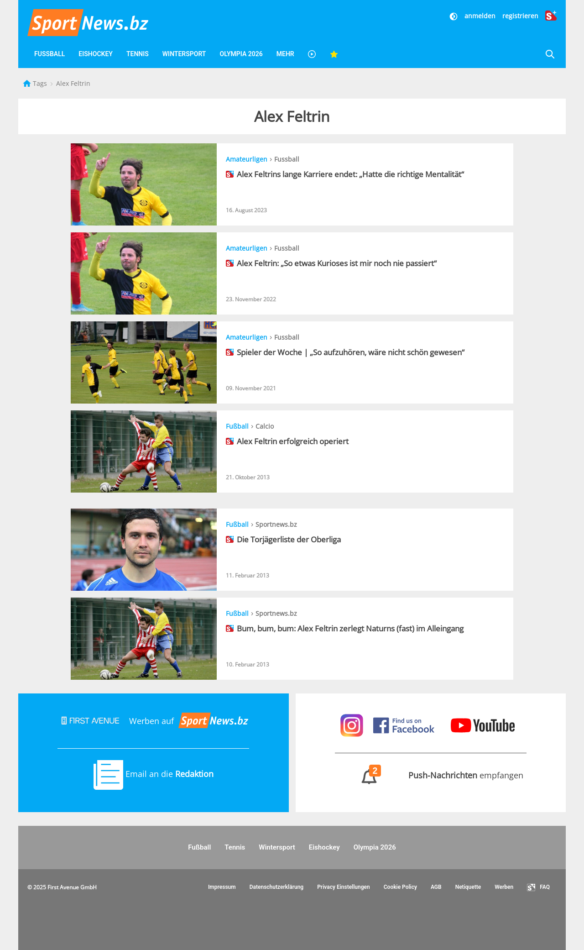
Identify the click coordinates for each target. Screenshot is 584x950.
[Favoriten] (334, 54)
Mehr (285, 54)
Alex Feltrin (73, 83)
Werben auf (153, 720)
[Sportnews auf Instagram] (352, 724)
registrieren (520, 15)
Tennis (137, 54)
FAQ (538, 887)
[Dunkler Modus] (454, 15)
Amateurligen (246, 159)
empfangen (430, 775)
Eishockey (95, 54)
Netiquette (468, 887)
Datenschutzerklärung (277, 887)
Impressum (222, 887)
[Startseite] (28, 83)
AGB (436, 887)
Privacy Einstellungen (343, 887)
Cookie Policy (400, 887)
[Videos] (312, 54)
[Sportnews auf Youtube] (482, 724)
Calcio (265, 426)
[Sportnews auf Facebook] (404, 724)
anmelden (479, 15)
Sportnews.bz (276, 524)
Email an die (154, 773)
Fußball (49, 54)
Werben (504, 887)
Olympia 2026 (240, 54)
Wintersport (184, 54)
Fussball (286, 159)
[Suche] (549, 54)
